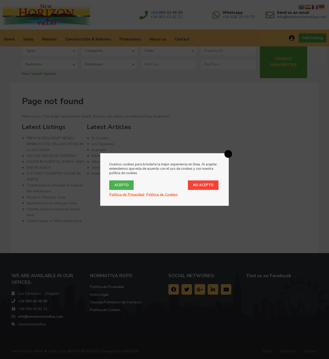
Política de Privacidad (126, 194)
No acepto (203, 185)
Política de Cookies (162, 194)
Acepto (121, 185)
